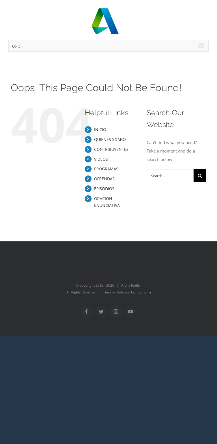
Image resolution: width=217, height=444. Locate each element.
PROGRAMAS (106, 168)
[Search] (200, 175)
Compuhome (141, 292)
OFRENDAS (104, 178)
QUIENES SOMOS (110, 139)
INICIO (100, 129)
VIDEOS (101, 159)
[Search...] (170, 175)
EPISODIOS (104, 188)
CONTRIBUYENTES (111, 149)
